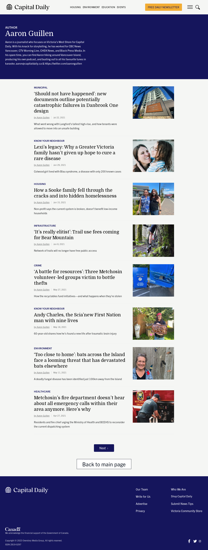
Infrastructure (45, 226)
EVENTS (121, 7)
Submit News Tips (182, 503)
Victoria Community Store (186, 511)
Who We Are (178, 489)
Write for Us (143, 496)
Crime (38, 265)
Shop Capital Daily (181, 496)
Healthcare (42, 391)
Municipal (41, 88)
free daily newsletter (163, 7)
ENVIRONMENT (91, 7)
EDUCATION (108, 7)
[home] (28, 7)
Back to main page (104, 464)
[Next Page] (104, 448)
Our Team (142, 489)
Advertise (141, 503)
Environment (43, 348)
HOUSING (75, 7)
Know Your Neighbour (49, 141)
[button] (190, 7)
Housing (40, 184)
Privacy (140, 511)
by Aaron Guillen (42, 117)
